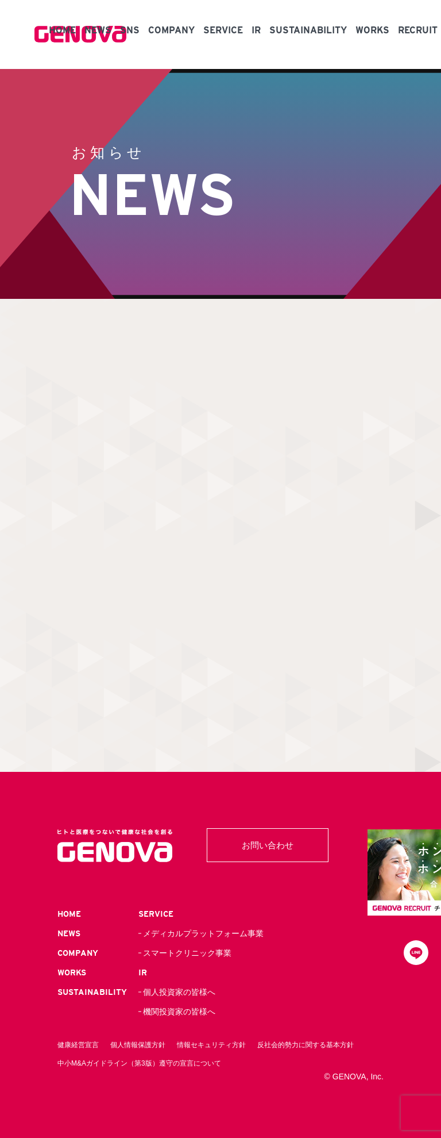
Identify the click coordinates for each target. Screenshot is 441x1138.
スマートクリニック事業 (187, 953)
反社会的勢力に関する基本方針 (305, 1045)
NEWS (97, 30)
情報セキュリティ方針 (211, 1045)
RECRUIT (418, 30)
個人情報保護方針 (137, 1045)
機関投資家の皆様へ (179, 1011)
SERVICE (223, 30)
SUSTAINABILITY (308, 30)
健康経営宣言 (78, 1045)
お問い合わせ (267, 845)
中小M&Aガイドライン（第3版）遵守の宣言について (139, 1063)
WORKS (372, 30)
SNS (130, 30)
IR (256, 30)
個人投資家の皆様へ (179, 992)
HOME (62, 30)
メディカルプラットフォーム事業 (203, 933)
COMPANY (171, 30)
